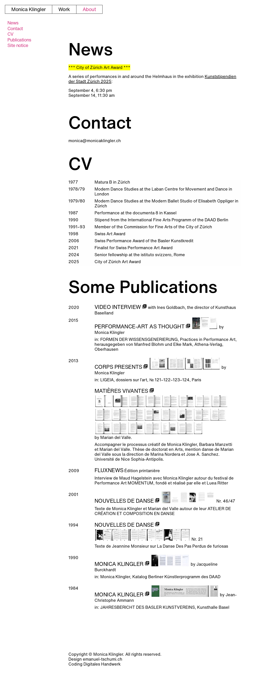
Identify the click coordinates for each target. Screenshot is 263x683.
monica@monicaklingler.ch (94, 141)
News (12, 22)
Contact (15, 28)
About (89, 9)
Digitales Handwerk (102, 664)
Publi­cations (19, 40)
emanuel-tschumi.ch (102, 659)
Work (64, 9)
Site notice (17, 45)
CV (10, 34)
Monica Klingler (28, 9)
